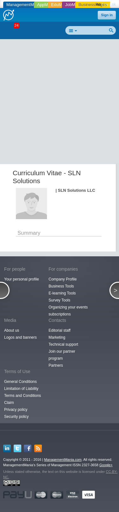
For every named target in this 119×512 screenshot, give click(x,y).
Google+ (106, 465)
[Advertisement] (59, 103)
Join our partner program (62, 355)
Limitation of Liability (21, 388)
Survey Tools (59, 300)
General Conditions (20, 381)
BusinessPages (92, 4)
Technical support (63, 344)
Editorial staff (59, 330)
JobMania (74, 4)
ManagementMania (24, 4)
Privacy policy (15, 409)
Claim (9, 402)
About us (11, 330)
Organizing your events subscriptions (68, 310)
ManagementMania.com (63, 459)
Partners (56, 365)
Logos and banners (20, 337)
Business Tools (61, 286)
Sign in (107, 15)
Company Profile (63, 279)
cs (106, 4)
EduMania (60, 4)
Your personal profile (21, 279)
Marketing (57, 337)
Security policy (16, 416)
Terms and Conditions (22, 395)
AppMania (46, 4)
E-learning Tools (62, 293)
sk (114, 4)
